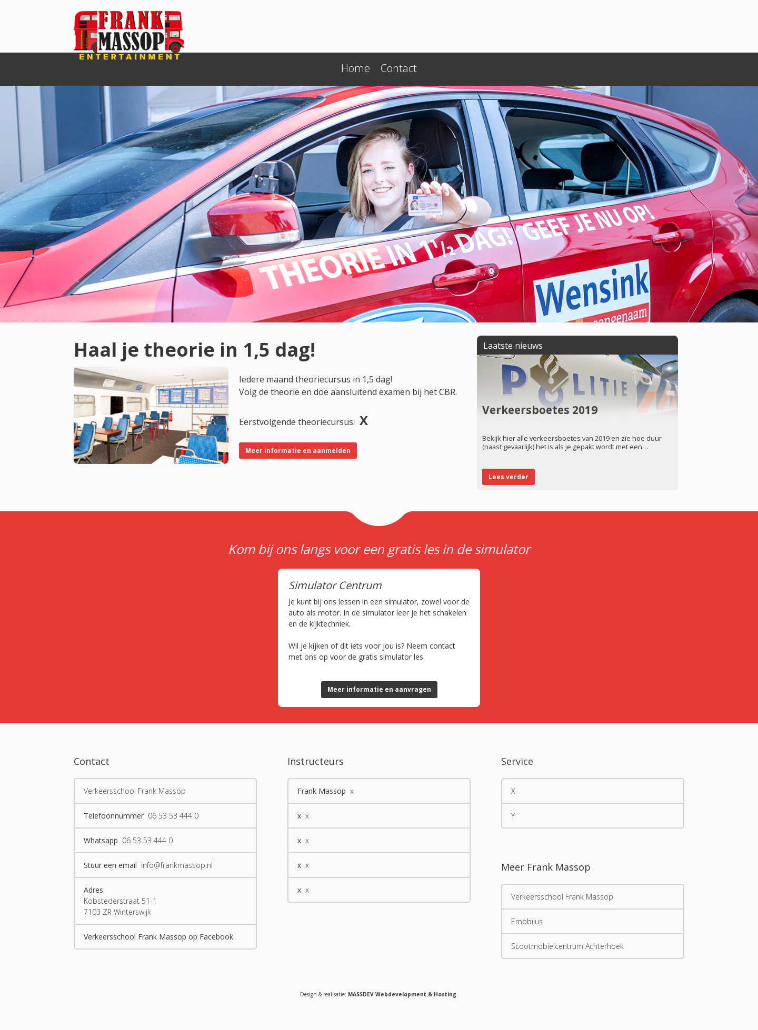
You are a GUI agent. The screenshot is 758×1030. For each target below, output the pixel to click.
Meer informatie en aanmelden (298, 450)
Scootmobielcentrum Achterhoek (567, 946)
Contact (399, 68)
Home (355, 68)
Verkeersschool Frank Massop (562, 897)
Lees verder (508, 476)
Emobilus (527, 921)
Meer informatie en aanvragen (379, 689)
